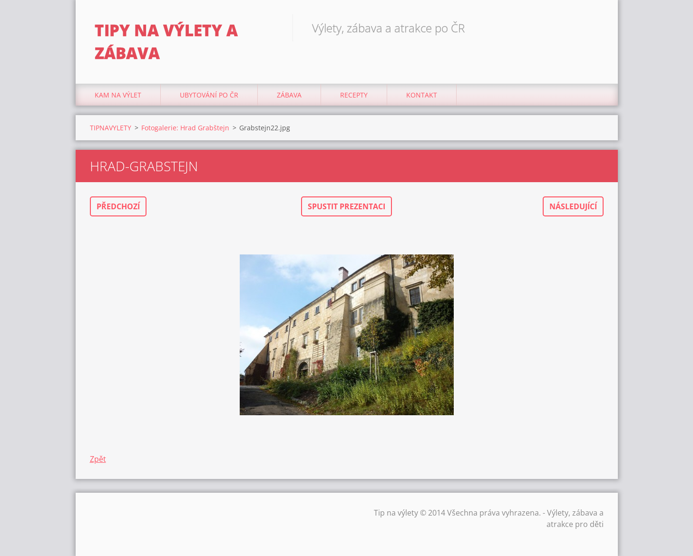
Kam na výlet (118, 94)
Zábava (289, 94)
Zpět (98, 459)
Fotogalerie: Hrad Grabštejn (185, 127)
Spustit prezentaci (346, 206)
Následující (573, 206)
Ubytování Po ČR (209, 94)
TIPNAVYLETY (110, 127)
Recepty (354, 94)
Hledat (593, 27)
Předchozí (118, 206)
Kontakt (421, 94)
